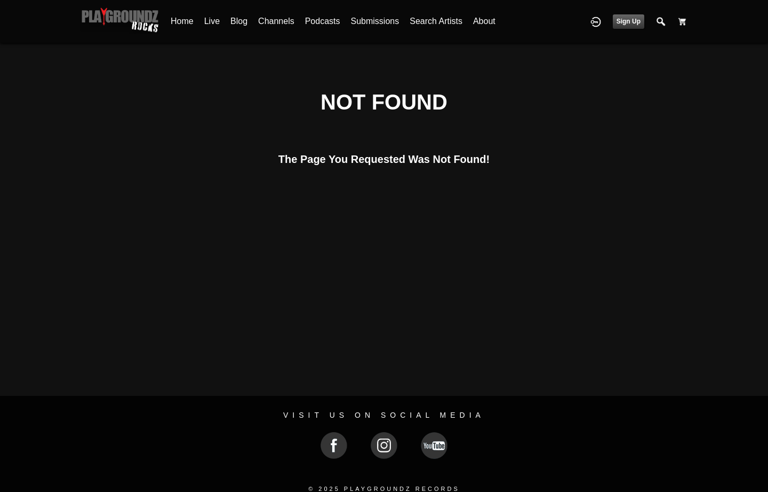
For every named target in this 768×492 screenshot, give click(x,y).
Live (212, 21)
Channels (276, 21)
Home (182, 21)
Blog (238, 21)
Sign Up (629, 21)
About (484, 21)
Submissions (375, 21)
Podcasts (322, 21)
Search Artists (436, 21)
